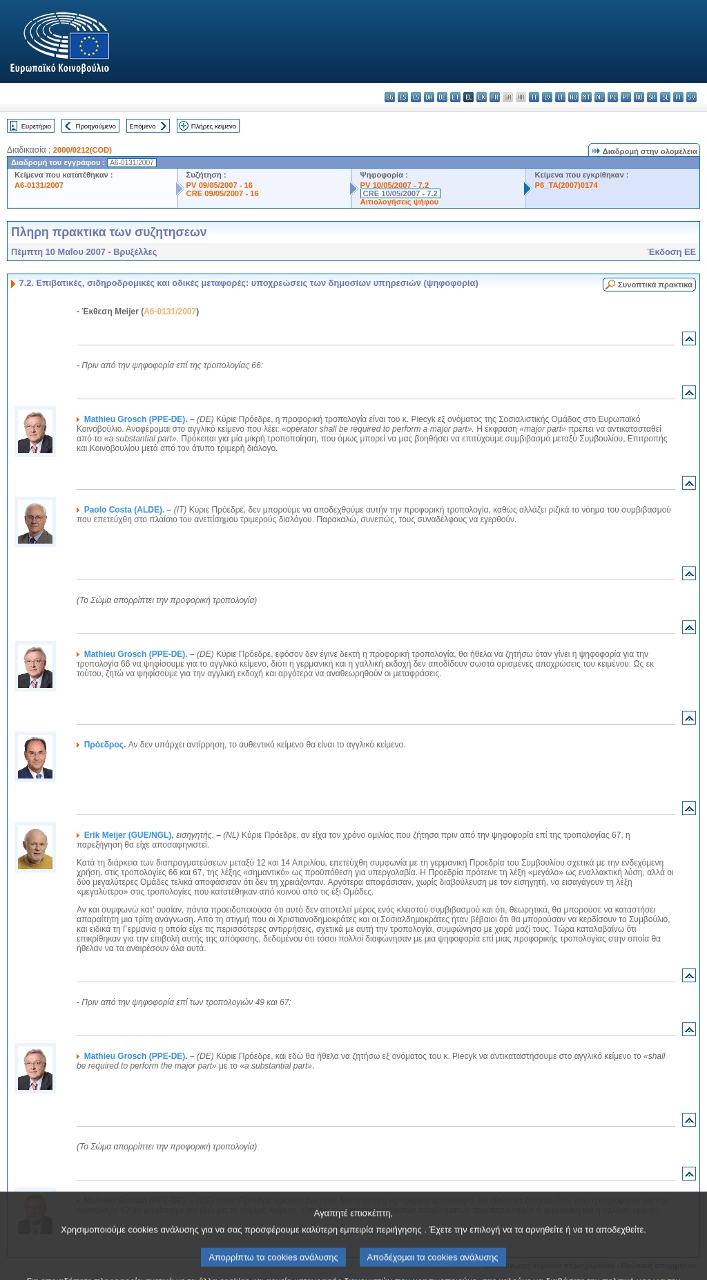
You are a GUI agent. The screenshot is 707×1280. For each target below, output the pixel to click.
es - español (403, 97)
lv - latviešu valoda (547, 97)
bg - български (390, 97)
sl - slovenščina (665, 97)
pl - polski (613, 97)
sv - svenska (691, 97)
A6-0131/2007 (39, 185)
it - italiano (534, 97)
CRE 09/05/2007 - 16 (222, 193)
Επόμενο (142, 126)
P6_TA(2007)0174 (565, 185)
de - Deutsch (442, 97)
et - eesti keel (455, 97)
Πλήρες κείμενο (213, 126)
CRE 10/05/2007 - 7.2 (400, 193)
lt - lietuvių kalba (560, 97)
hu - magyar (573, 97)
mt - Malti (586, 97)
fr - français (495, 97)
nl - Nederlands (599, 97)
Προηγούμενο (95, 126)
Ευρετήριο (36, 126)
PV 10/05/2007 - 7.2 (394, 185)
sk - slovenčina (652, 97)
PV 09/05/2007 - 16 (219, 185)
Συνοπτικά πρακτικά (655, 284)
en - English (481, 97)
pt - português (626, 97)
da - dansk (429, 97)
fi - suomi (678, 97)
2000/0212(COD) (82, 150)
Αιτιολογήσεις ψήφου (399, 202)
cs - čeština (416, 97)
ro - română (639, 97)
